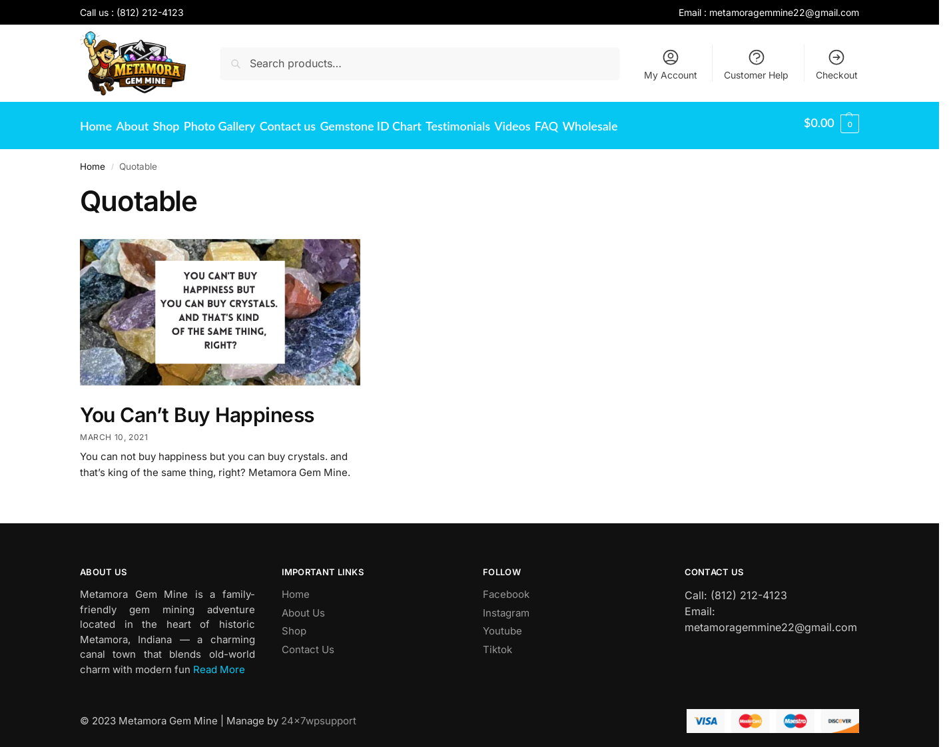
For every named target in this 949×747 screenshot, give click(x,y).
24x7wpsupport (318, 713)
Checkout (837, 64)
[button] (831, 122)
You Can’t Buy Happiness (197, 408)
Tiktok (497, 642)
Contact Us (308, 642)
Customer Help (756, 64)
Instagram (506, 605)
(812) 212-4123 (150, 12)
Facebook (506, 587)
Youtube (502, 624)
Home (92, 159)
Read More (219, 662)
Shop (294, 624)
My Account (670, 64)
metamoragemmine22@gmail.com (784, 12)
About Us (303, 605)
